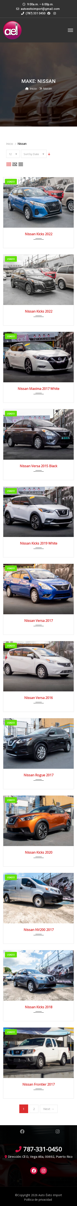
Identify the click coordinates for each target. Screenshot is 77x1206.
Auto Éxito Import (50, 1195)
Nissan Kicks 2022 (38, 234)
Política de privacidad (38, 1199)
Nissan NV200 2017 (39, 929)
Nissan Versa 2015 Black (38, 466)
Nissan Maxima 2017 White (38, 388)
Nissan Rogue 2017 (38, 775)
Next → (48, 1109)
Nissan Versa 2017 (38, 620)
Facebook (22, 1131)
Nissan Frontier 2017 (38, 1084)
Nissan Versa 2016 (38, 698)
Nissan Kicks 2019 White (38, 543)
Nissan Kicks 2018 (38, 1007)
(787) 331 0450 (33, 13)
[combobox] (13, 154)
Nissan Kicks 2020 (38, 852)
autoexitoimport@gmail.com (40, 8)
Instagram (58, 1131)
